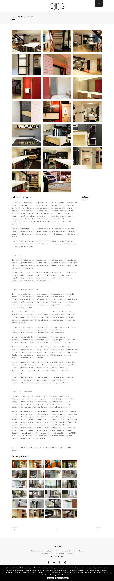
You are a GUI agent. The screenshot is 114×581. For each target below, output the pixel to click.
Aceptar (50, 578)
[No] (111, 573)
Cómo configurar (62, 578)
